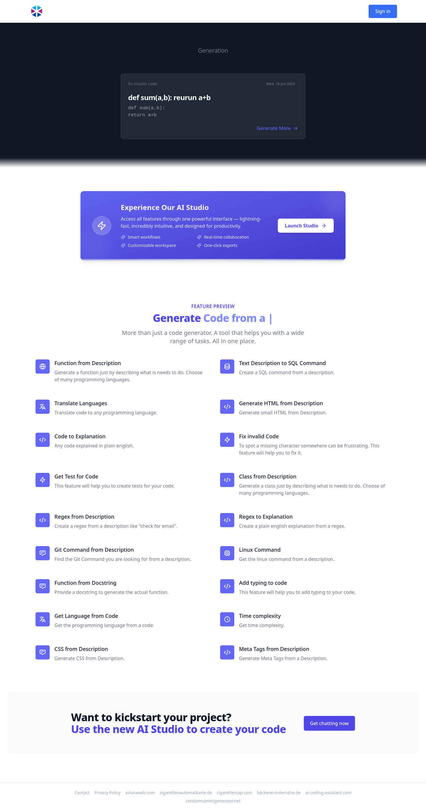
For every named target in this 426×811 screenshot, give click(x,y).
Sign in (382, 11)
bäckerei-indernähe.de (279, 792)
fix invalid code (142, 84)
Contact (82, 792)
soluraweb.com (140, 792)
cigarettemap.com (234, 792)
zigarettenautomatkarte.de (186, 792)
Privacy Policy (107, 792)
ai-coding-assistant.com (328, 792)
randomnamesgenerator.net (212, 801)
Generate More (277, 128)
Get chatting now (329, 723)
